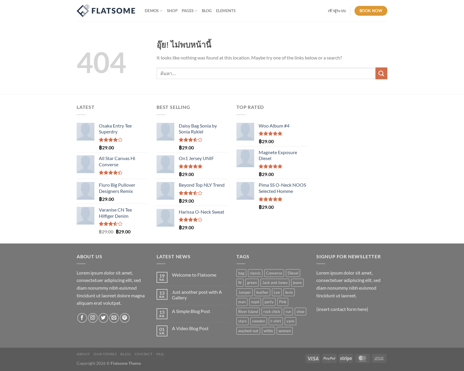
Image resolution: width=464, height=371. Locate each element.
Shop (172, 10)
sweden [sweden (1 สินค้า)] (258, 321)
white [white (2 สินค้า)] (268, 330)
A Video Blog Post (190, 328)
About (83, 354)
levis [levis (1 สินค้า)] (289, 292)
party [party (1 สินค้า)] (269, 301)
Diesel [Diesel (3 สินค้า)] (293, 273)
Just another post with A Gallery (197, 294)
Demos (154, 11)
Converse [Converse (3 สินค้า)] (274, 273)
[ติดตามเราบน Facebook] (82, 318)
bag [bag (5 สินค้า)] (241, 273)
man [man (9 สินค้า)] (242, 301)
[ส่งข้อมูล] (381, 73)
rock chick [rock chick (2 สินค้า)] (271, 311)
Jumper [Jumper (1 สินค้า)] (244, 292)
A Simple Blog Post (191, 311)
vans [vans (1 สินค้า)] (290, 321)
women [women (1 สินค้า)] (284, 330)
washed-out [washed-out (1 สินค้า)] (248, 330)
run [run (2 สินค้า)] (288, 311)
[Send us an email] (114, 318)
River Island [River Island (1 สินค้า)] (248, 311)
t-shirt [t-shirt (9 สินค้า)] (275, 321)
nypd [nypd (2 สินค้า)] (255, 301)
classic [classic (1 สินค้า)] (255, 273)
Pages (190, 11)
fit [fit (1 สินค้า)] (240, 282)
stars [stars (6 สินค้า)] (242, 321)
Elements (226, 10)
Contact (143, 354)
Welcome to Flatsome (194, 275)
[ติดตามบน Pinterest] (125, 318)
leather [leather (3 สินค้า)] (262, 292)
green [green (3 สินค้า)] (252, 282)
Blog (207, 10)
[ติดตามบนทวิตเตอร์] (103, 318)
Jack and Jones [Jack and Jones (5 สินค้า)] (275, 282)
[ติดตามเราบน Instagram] (93, 318)
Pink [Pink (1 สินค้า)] (282, 301)
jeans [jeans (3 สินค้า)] (297, 282)
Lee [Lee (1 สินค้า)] (277, 292)
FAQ (160, 354)
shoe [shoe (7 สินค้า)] (300, 311)
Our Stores (105, 354)
